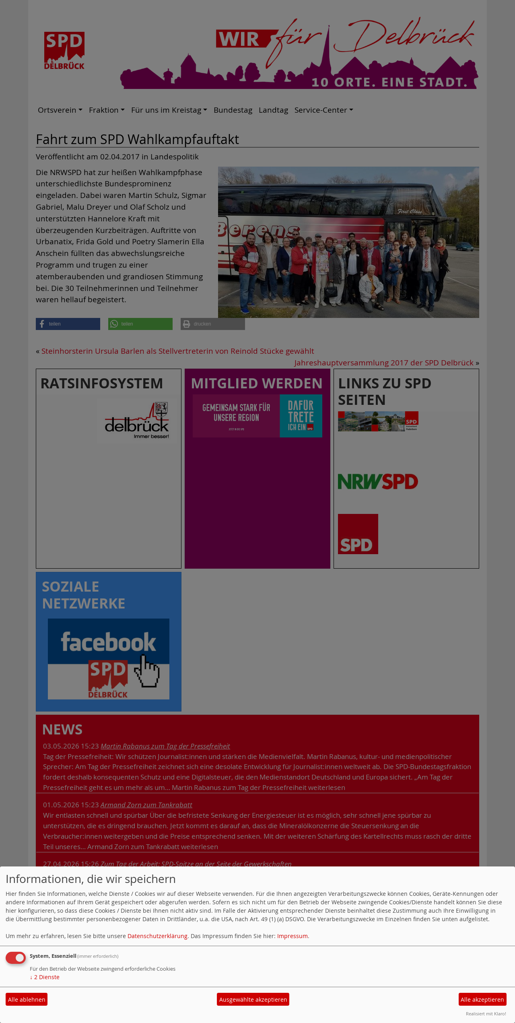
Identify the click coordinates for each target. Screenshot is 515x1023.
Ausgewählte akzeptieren (253, 999)
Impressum (292, 936)
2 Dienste (45, 977)
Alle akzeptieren (482, 999)
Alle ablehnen (26, 999)
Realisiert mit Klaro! (486, 1014)
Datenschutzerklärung (157, 936)
